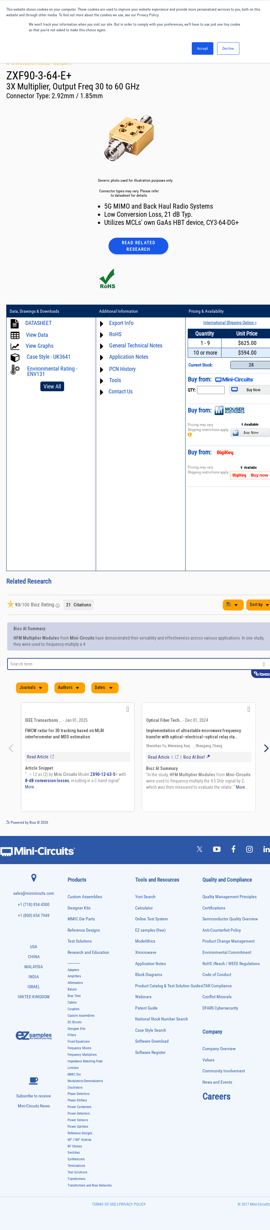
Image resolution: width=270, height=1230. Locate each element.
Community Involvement (223, 1071)
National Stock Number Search (161, 1019)
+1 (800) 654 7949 (33, 915)
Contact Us (121, 391)
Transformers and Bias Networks (90, 1185)
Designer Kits (79, 908)
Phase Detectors (78, 1094)
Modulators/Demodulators (85, 1081)
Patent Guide (146, 1008)
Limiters (73, 1068)
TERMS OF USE (104, 1204)
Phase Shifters (77, 1100)
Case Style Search (150, 1030)
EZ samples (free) (150, 930)
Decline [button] (228, 48)
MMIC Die (74, 1074)
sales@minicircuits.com (33, 893)
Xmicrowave (145, 952)
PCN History (122, 369)
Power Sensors (78, 1120)
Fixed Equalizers (79, 1042)
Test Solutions (80, 941)
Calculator (144, 908)
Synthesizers (76, 1159)
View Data (37, 335)
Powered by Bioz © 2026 (27, 822)
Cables (72, 1002)
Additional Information (118, 311)
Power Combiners (79, 1107)
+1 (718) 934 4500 (33, 904)
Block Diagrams (148, 974)
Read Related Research (138, 246)
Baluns (72, 989)
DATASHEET (38, 323)
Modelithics (145, 941)
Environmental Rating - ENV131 (52, 371)
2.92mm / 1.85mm (77, 96)
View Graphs (39, 345)
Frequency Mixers (79, 1048)
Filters (72, 1035)
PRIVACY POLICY (132, 1204)
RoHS (115, 334)
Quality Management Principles (229, 896)
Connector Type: (29, 96)
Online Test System (151, 919)
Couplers (73, 1009)
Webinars (143, 997)
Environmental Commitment (226, 952)
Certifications (213, 908)
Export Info (121, 323)
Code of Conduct (216, 974)
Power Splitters (78, 1127)
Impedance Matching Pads (85, 1061)
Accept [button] (202, 48)
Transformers (76, 1179)
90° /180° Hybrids (79, 1140)
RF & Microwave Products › (29, 63)
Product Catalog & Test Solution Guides (168, 986)
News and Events (217, 1082)
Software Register (150, 1052)
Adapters (73, 970)
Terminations (76, 1166)
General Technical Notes (135, 345)
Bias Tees (74, 996)
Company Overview (219, 1048)
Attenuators (75, 983)
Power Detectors (79, 1113)
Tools (115, 380)
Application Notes (128, 356)
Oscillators (75, 1088)
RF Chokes (75, 1146)
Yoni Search (145, 896)
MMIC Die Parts (81, 919)
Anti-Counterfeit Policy (221, 930)
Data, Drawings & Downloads (34, 311)
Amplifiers (74, 976)
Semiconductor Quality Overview (230, 919)
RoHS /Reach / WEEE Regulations (231, 963)
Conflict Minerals (217, 997)
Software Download (152, 1041)
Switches (74, 1153)
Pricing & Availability (206, 311)
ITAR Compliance (217, 986)
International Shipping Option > (230, 322)
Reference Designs (84, 930)
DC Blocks (75, 1022)
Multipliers (62, 63)
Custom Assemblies (85, 896)
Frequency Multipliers (82, 1055)
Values (208, 1060)
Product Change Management (228, 941)
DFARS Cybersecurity (220, 1008)
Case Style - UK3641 (49, 356)
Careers (216, 1096)
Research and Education (88, 952)
